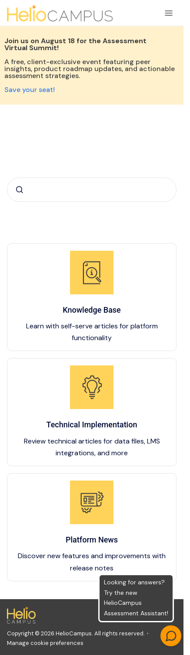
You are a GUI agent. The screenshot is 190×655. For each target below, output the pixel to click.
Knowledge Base (92, 309)
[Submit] (20, 190)
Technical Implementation (92, 424)
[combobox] (91, 189)
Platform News (92, 539)
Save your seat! (29, 89)
